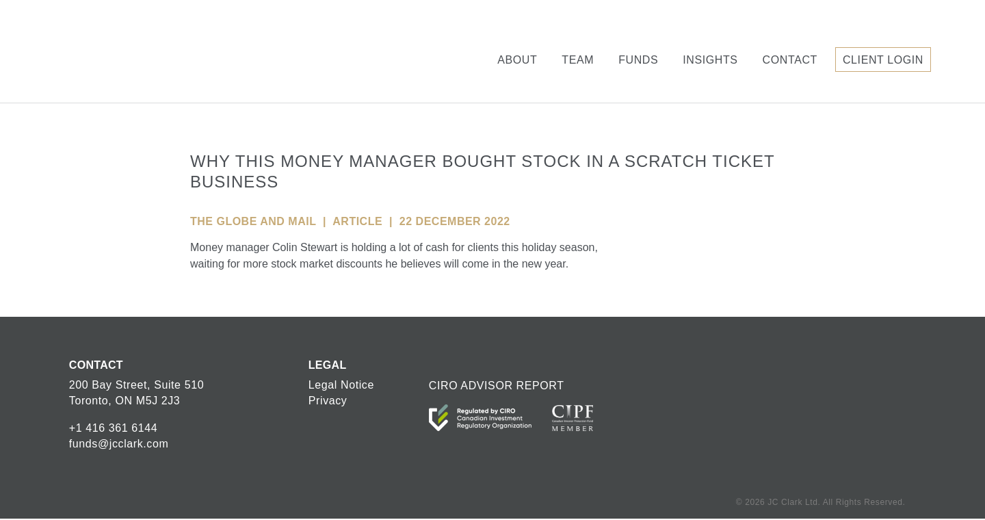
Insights (710, 60)
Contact (790, 60)
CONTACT (96, 365)
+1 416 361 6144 (113, 428)
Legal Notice (341, 385)
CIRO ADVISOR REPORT (496, 385)
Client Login (883, 60)
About (517, 60)
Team (578, 60)
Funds (638, 60)
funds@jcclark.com (119, 444)
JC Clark (122, 51)
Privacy (327, 400)
